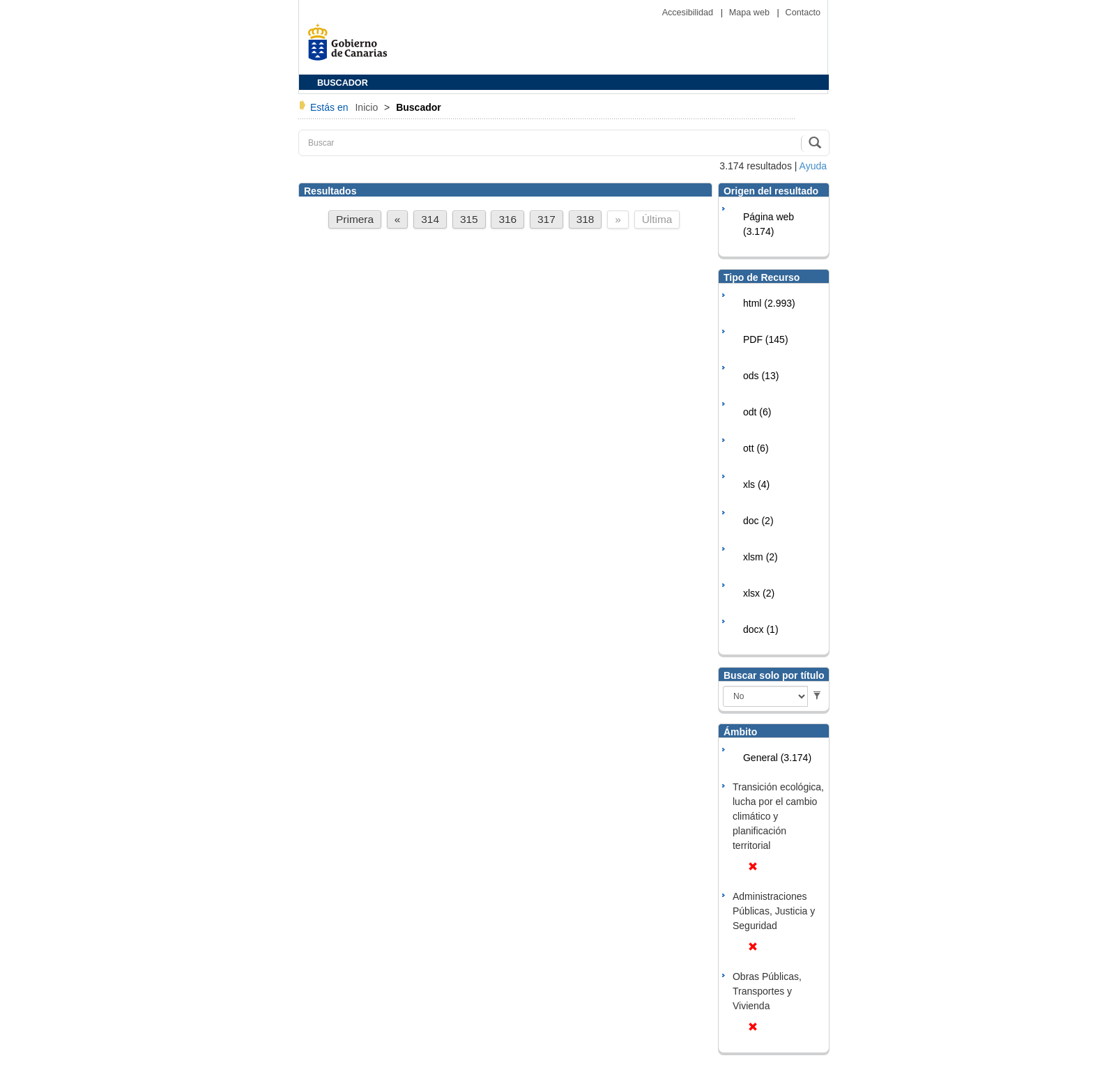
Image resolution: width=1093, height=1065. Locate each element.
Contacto (803, 12)
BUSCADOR (342, 83)
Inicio (368, 107)
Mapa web (750, 12)
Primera (355, 219)
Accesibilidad (689, 12)
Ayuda (813, 165)
